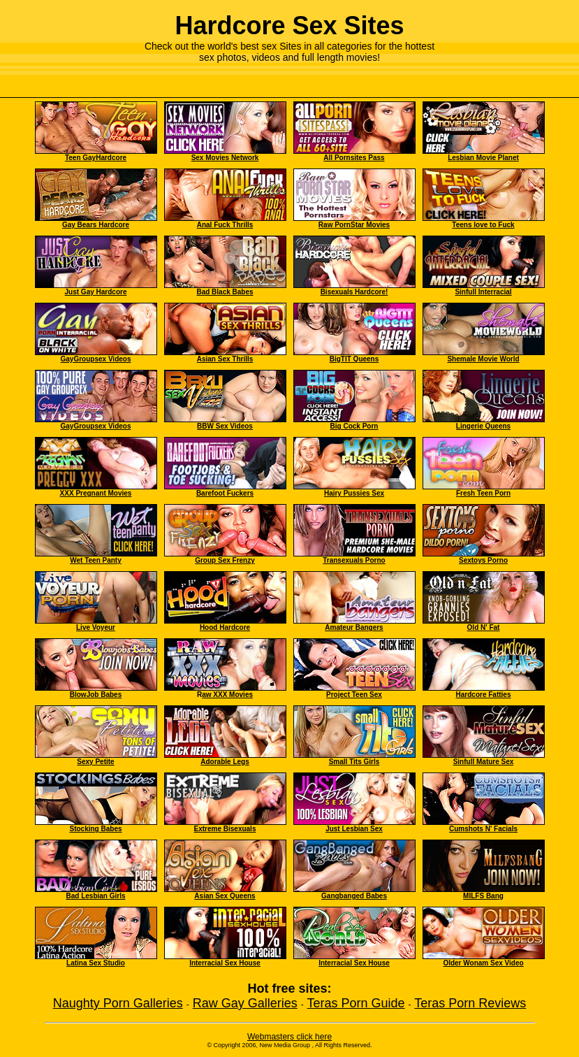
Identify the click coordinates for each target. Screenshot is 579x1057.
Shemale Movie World (483, 359)
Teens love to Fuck (483, 225)
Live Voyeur (95, 627)
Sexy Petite (95, 761)
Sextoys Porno (483, 560)
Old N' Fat (483, 627)
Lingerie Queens (483, 426)
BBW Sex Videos (225, 426)
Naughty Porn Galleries (118, 1003)
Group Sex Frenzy (225, 560)
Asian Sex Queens (224, 896)
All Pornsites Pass (353, 157)
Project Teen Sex (354, 694)
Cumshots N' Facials (483, 829)
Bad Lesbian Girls (95, 896)
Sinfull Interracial (483, 292)
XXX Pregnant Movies (96, 493)
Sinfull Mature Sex (483, 761)
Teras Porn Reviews (470, 1003)
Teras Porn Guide (356, 1003)
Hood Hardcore (225, 627)
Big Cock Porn (354, 423)
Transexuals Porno (354, 560)
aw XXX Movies (227, 694)
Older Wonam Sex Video (483, 963)
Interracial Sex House (225, 963)
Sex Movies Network (225, 157)
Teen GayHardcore (95, 157)
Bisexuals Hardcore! (354, 292)
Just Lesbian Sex (354, 829)
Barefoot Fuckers (225, 493)
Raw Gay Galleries (245, 1003)
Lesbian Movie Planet (483, 157)
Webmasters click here (289, 1037)
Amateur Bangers (354, 627)
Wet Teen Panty (96, 560)
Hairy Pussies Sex (354, 493)
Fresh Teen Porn (483, 493)
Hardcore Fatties (483, 694)
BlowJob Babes (96, 694)
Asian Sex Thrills (225, 359)
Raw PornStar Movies (354, 225)
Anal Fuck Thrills (225, 225)
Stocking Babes (95, 829)
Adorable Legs (224, 761)
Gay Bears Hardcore (95, 225)
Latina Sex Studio (95, 963)
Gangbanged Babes (354, 896)
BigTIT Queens (354, 359)
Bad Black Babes (224, 292)
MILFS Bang (483, 896)
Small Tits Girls (354, 761)
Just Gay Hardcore (96, 292)
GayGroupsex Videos (96, 359)
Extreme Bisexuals (225, 829)
